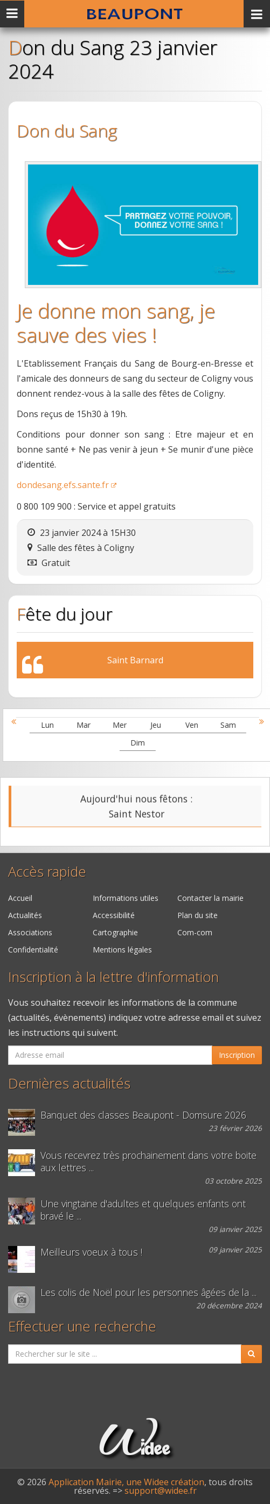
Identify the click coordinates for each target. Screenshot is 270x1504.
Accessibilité (114, 915)
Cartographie (115, 932)
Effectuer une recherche (82, 1326)
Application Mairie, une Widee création (126, 1482)
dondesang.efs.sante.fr (63, 485)
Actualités (25, 915)
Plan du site (197, 915)
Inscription (237, 1055)
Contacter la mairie (210, 898)
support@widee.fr (160, 1490)
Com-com (194, 932)
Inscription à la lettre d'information (113, 977)
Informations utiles (125, 898)
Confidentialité (33, 949)
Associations (30, 932)
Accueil (20, 898)
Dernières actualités (69, 1083)
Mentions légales (122, 949)
